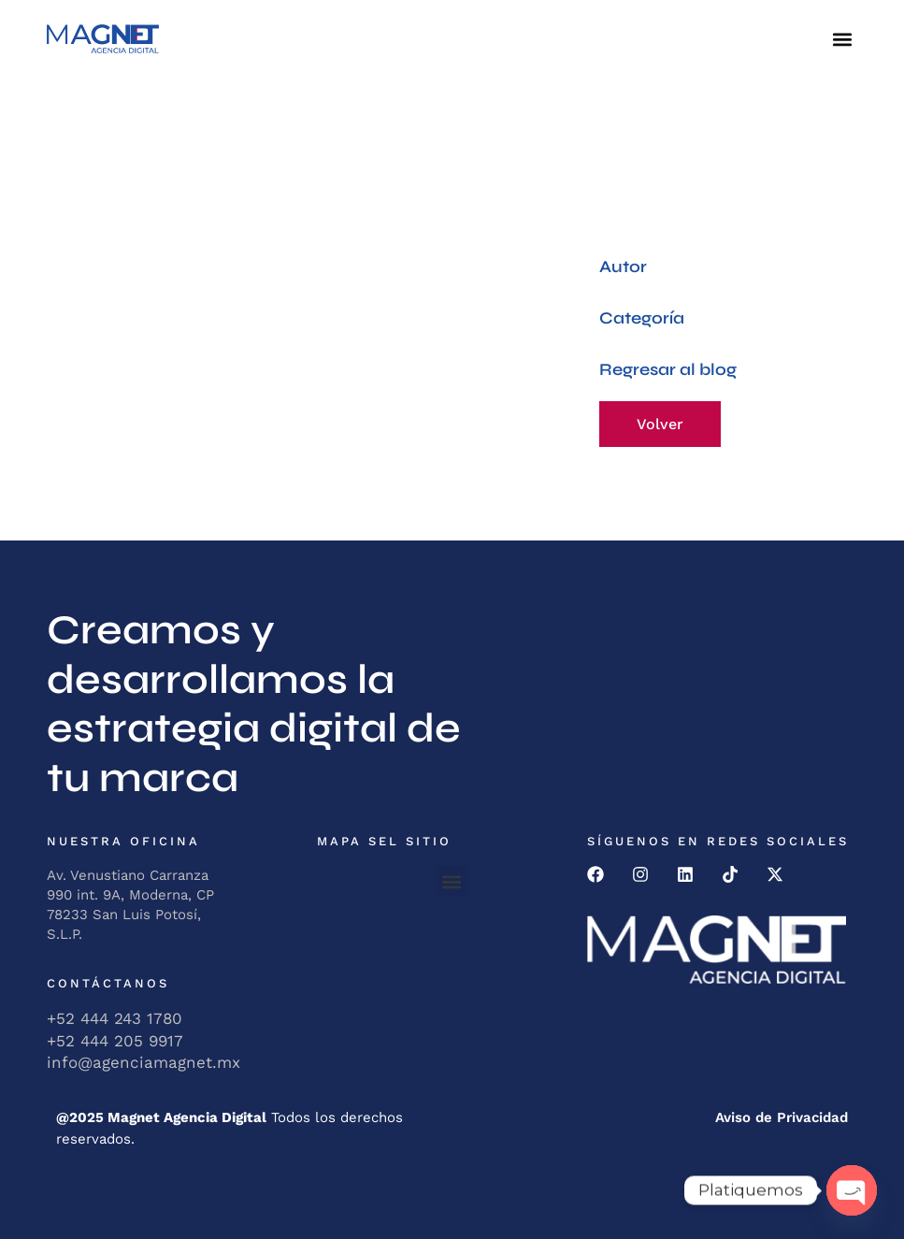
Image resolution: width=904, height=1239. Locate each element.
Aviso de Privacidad (781, 1117)
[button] (841, 38)
